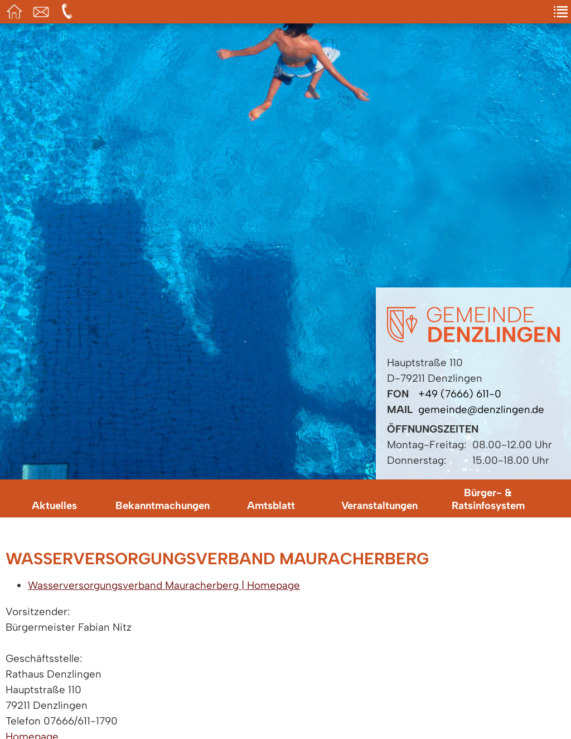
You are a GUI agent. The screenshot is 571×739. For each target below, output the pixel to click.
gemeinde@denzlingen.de (481, 409)
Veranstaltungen (379, 505)
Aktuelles (54, 505)
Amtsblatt (271, 505)
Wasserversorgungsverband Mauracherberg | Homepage (164, 585)
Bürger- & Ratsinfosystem (488, 499)
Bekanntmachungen (162, 505)
